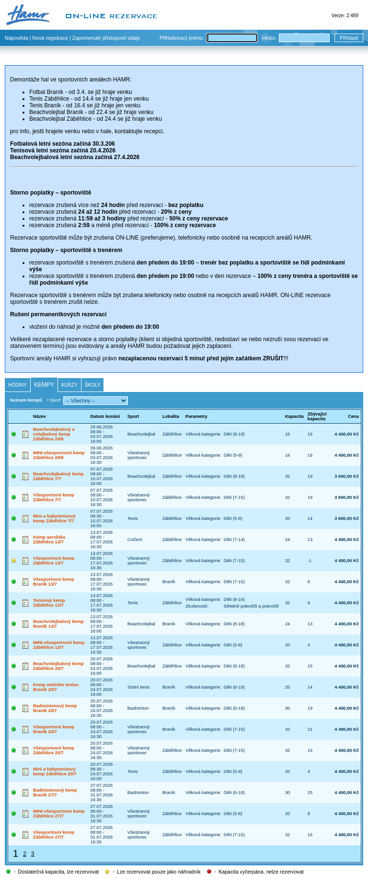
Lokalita (170, 416)
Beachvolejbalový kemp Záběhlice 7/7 (58, 476)
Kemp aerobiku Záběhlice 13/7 (49, 539)
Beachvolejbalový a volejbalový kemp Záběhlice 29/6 (54, 434)
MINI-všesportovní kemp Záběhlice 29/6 (59, 455)
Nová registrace (50, 38)
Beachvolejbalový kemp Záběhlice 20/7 (58, 666)
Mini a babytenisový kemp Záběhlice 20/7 (55, 771)
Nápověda (16, 38)
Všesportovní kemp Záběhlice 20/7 (53, 750)
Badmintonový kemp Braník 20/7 (55, 708)
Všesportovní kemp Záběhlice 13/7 (53, 560)
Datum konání (105, 416)
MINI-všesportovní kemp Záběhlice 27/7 (59, 813)
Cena (353, 416)
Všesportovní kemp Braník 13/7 (53, 582)
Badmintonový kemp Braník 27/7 (55, 792)
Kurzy (69, 385)
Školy (93, 385)
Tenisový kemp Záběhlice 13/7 (49, 603)
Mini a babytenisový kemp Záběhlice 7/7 (54, 518)
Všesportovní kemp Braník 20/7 (53, 729)
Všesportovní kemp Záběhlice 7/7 (53, 497)
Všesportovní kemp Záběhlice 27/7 (53, 835)
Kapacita (294, 416)
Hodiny (17, 385)
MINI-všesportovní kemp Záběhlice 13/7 (59, 645)
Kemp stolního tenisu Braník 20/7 (56, 687)
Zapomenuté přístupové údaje (106, 38)
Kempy (44, 384)
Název (39, 416)
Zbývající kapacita (317, 416)
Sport (133, 416)
